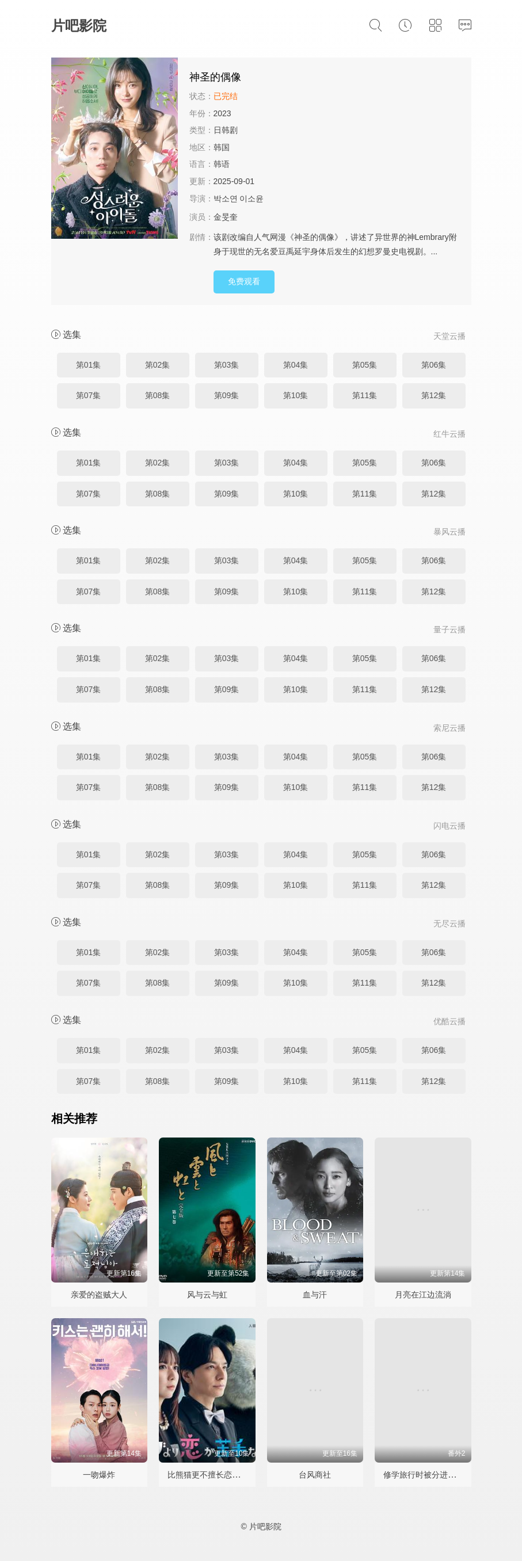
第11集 (365, 395)
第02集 (157, 364)
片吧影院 (78, 25)
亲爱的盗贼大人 (99, 1294)
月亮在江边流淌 (423, 1294)
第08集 (157, 395)
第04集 (295, 364)
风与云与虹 (207, 1294)
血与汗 (315, 1294)
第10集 (295, 395)
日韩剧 (226, 130)
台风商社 (315, 1474)
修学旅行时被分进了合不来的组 (439, 1474)
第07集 (88, 395)
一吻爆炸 (99, 1474)
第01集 (88, 364)
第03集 (226, 364)
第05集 (365, 364)
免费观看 (244, 281)
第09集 (226, 395)
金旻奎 (226, 217)
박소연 (226, 198)
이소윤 (251, 198)
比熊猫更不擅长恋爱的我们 (215, 1474)
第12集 (434, 395)
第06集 (434, 364)
